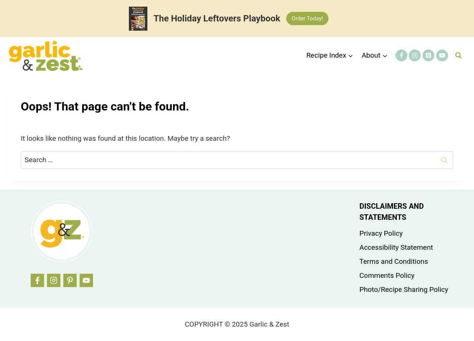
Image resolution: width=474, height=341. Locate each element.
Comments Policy (387, 275)
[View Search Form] (458, 55)
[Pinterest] (428, 55)
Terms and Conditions (394, 261)
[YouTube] (442, 55)
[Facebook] (401, 55)
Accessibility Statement (396, 247)
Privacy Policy (381, 233)
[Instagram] (415, 55)
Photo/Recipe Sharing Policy (404, 289)
